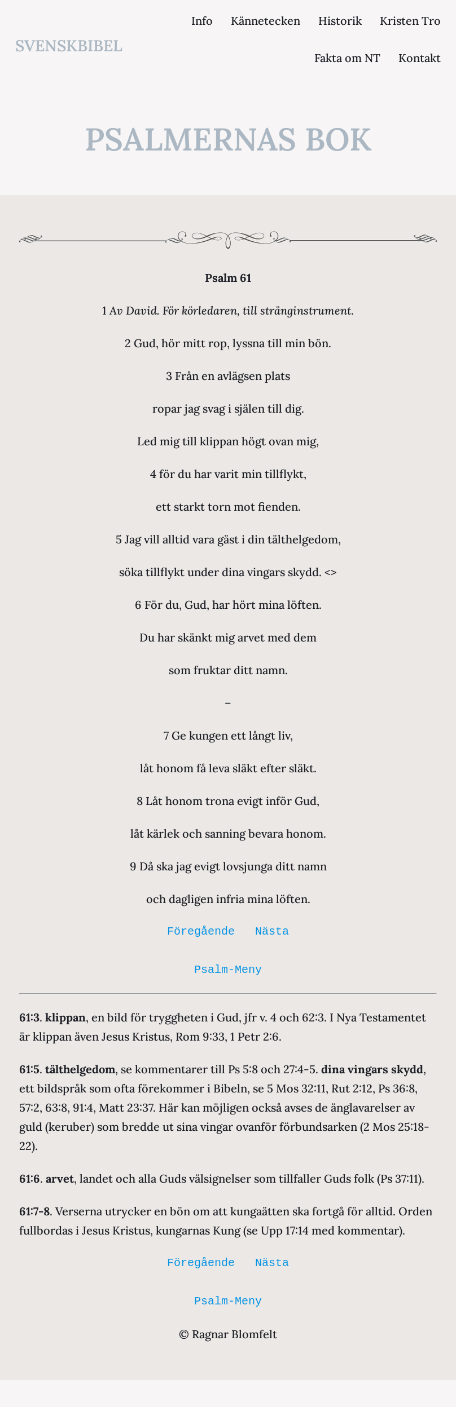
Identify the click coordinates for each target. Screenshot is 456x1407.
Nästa (272, 931)
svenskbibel (68, 46)
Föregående (201, 931)
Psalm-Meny (228, 969)
